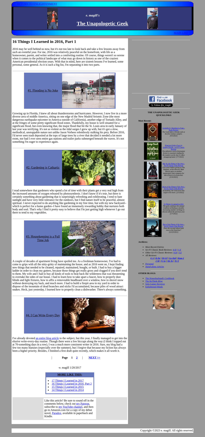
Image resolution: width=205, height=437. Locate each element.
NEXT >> (94, 357)
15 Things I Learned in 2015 (68, 386)
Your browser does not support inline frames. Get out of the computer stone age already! (69, 408)
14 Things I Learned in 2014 (68, 390)
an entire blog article (47, 338)
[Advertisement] (161, 66)
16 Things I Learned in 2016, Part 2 (72, 383)
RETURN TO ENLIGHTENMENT (37, 3)
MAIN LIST (181, 32)
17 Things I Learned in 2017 (68, 380)
